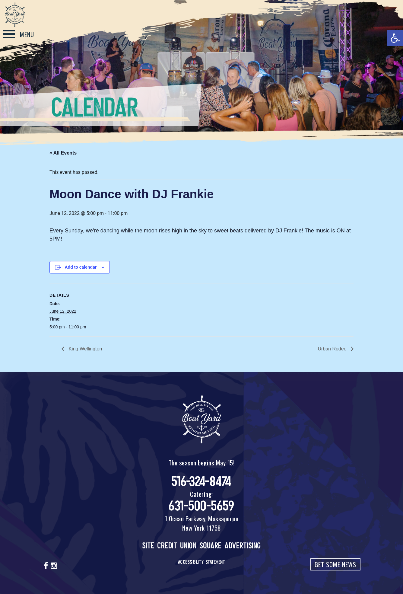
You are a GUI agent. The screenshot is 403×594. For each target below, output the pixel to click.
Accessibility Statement (201, 562)
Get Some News (335, 564)
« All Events (63, 152)
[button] (395, 38)
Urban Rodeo (333, 348)
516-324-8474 (202, 481)
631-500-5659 (201, 506)
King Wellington (84, 348)
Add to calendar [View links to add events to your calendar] (81, 267)
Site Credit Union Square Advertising (201, 545)
